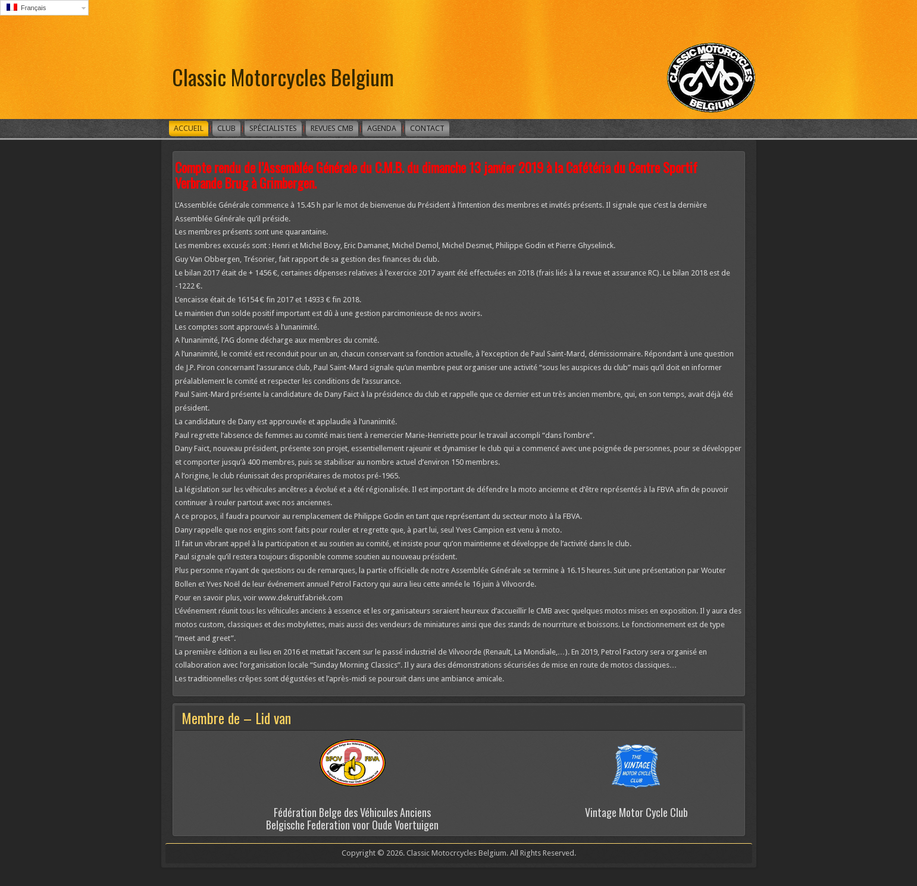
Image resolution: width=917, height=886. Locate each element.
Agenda (381, 128)
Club (226, 128)
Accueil (189, 128)
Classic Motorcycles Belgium (283, 76)
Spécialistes (273, 128)
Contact (427, 128)
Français (26, 7)
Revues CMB (332, 128)
